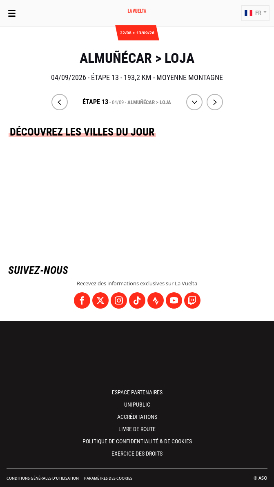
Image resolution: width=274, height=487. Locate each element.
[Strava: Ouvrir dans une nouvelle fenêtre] (155, 300)
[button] (255, 13)
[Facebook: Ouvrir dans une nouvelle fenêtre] (82, 300)
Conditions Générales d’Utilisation (43, 478)
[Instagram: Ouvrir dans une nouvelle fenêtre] (119, 300)
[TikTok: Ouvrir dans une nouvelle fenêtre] (137, 300)
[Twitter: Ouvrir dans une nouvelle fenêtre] (100, 300)
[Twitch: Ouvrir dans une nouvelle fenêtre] (192, 300)
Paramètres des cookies (108, 478)
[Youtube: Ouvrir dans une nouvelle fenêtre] (174, 300)
